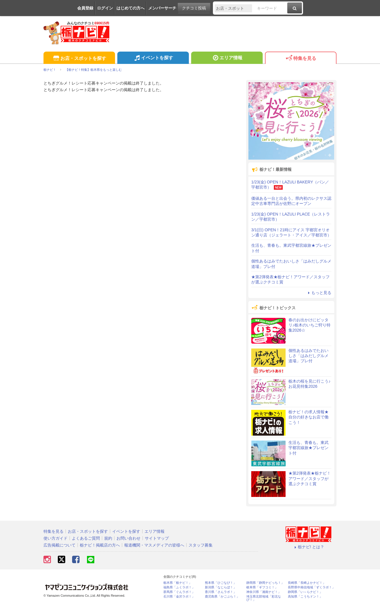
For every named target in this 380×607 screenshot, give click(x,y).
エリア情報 (226, 58)
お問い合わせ (128, 538)
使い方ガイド (55, 538)
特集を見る (300, 59)
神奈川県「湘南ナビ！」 (263, 592)
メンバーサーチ (162, 8)
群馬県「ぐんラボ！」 (179, 592)
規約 (108, 538)
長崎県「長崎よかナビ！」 (307, 582)
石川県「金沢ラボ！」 (179, 596)
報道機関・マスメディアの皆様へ (154, 545)
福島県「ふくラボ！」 (179, 587)
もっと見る (318, 292)
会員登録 (85, 8)
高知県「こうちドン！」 (305, 596)
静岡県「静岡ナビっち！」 (265, 582)
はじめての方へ (130, 8)
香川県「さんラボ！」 (220, 592)
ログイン (105, 8)
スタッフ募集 (201, 545)
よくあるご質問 (86, 538)
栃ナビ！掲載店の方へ (100, 545)
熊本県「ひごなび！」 (220, 582)
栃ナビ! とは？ (308, 547)
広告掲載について (59, 545)
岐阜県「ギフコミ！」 (262, 587)
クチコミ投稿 (194, 8)
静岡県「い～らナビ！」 (305, 592)
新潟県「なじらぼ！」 (220, 587)
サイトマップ (157, 538)
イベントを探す (153, 58)
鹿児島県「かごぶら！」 (222, 596)
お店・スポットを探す (79, 59)
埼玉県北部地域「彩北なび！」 (263, 598)
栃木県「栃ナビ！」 (177, 582)
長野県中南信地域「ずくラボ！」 (311, 587)
